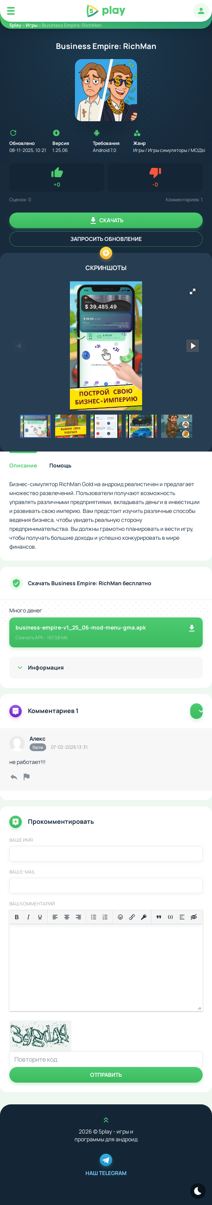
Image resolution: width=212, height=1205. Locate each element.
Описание (23, 465)
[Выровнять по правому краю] (78, 917)
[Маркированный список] (93, 917)
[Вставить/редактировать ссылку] (132, 917)
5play (15, 25)
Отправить (106, 1074)
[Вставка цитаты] (159, 917)
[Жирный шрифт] (17, 917)
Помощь (60, 465)
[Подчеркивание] (40, 917)
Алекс (37, 738)
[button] (192, 291)
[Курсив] (28, 917)
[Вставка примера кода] (170, 917)
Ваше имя (21, 840)
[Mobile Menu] (11, 11)
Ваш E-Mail (22, 872)
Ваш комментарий (32, 904)
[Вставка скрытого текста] (194, 917)
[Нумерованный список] (105, 917)
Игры (32, 25)
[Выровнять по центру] (67, 917)
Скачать (106, 220)
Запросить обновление (106, 238)
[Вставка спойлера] (182, 917)
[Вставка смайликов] (120, 917)
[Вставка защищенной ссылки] (143, 917)
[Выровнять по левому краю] (55, 917)
